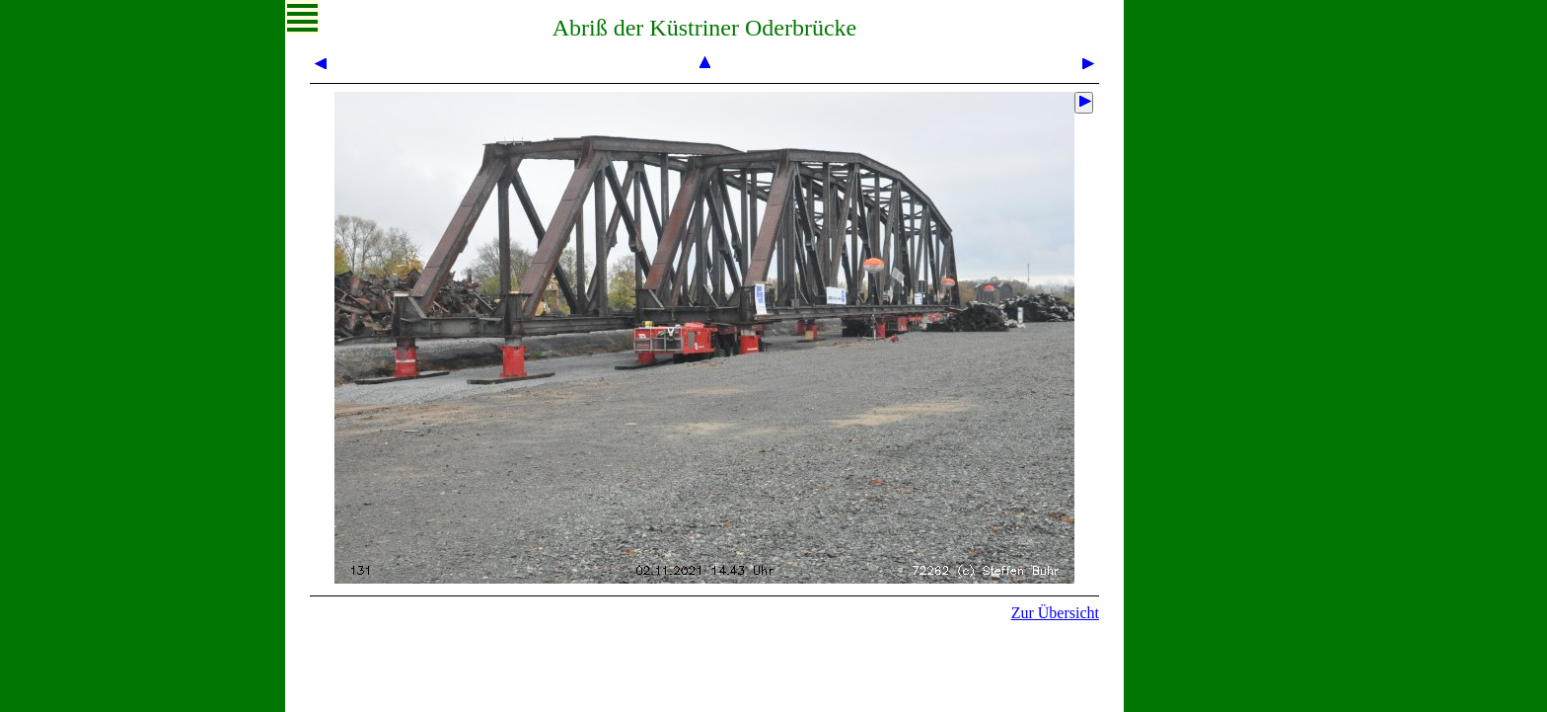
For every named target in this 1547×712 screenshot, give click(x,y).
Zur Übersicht (1055, 612)
